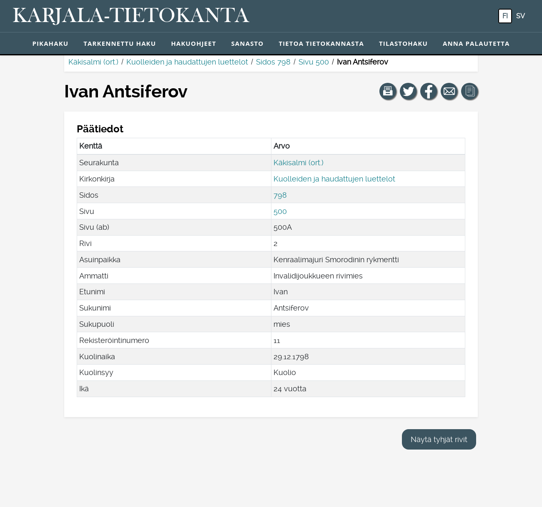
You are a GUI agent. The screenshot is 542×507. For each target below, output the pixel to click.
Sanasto (247, 43)
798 (280, 195)
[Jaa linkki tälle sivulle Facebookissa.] (428, 91)
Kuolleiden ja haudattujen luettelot (187, 61)
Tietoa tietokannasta (321, 43)
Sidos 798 (273, 61)
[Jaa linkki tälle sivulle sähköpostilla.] (449, 91)
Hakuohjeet (193, 43)
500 (280, 211)
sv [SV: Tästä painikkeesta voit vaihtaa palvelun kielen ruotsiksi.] (520, 16)
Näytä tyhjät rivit (439, 439)
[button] (387, 91)
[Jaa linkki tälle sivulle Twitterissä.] (408, 91)
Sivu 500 (314, 61)
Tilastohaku (403, 43)
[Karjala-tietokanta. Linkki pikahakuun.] (131, 16)
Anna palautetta (476, 43)
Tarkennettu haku (119, 43)
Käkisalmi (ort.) (93, 61)
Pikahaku (50, 43)
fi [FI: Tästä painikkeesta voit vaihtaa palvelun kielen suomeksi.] (505, 16)
